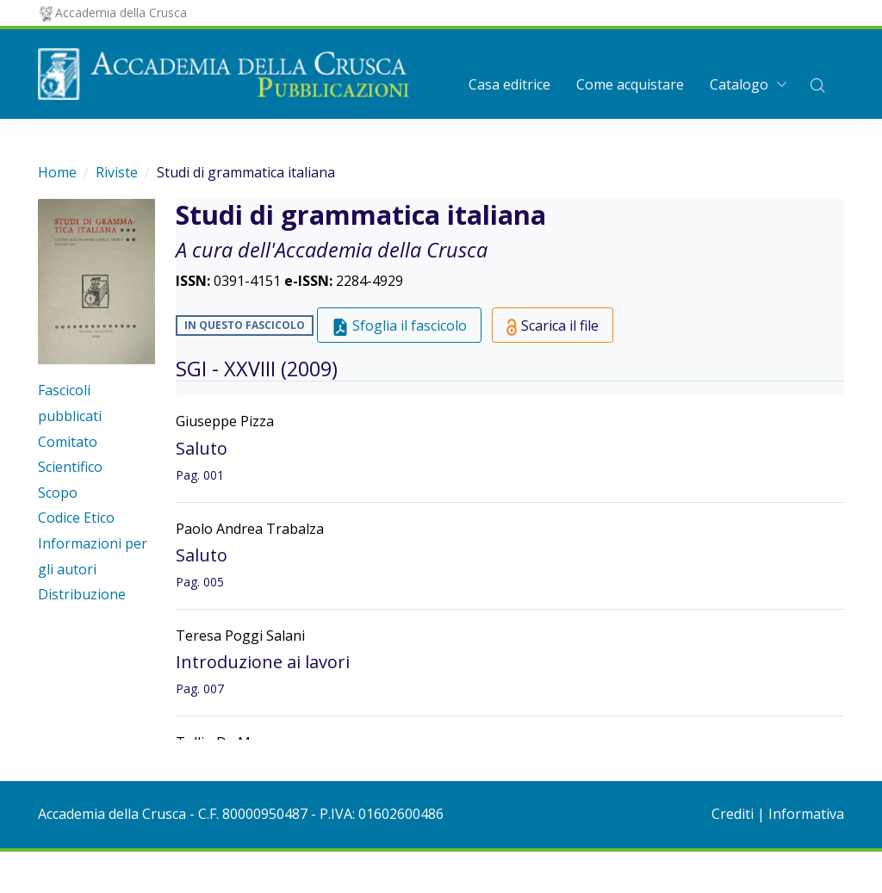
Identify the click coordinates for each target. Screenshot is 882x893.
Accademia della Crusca (112, 12)
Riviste (117, 172)
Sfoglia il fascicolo (399, 326)
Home (57, 172)
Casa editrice (509, 84)
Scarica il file (552, 326)
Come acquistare (630, 84)
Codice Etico (76, 517)
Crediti (732, 813)
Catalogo (739, 84)
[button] (817, 84)
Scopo (58, 492)
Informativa (806, 813)
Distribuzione (82, 594)
